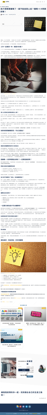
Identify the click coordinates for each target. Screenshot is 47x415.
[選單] (44, 1)
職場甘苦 (3, 6)
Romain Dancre (7, 93)
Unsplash (13, 93)
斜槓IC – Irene (5, 301)
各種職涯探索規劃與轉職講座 (16, 285)
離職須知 (7, 6)
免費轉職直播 (6, 285)
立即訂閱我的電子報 (5, 294)
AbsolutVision (7, 273)
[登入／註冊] (38, 1)
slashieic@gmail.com (23, 410)
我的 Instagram (17, 298)
